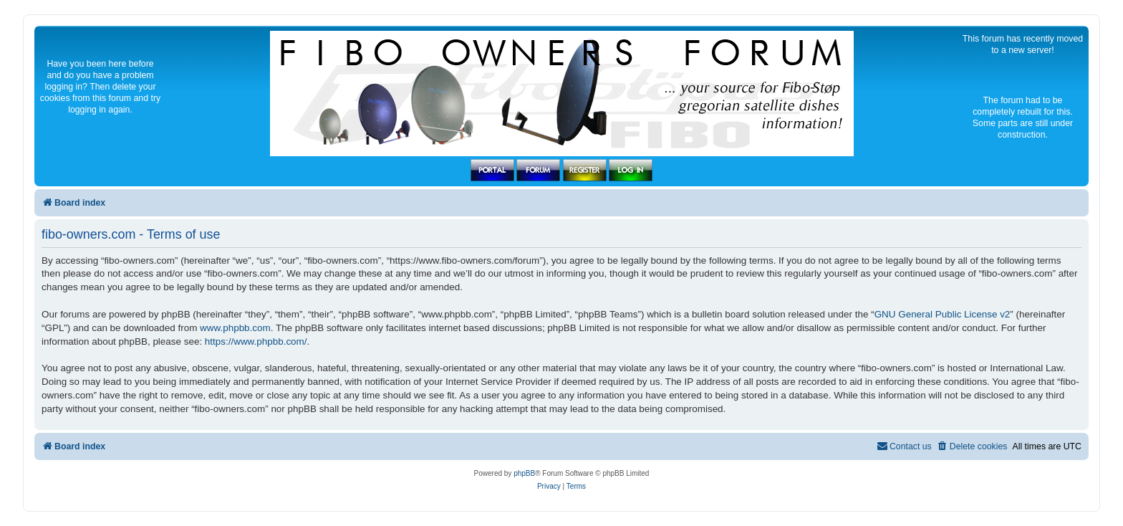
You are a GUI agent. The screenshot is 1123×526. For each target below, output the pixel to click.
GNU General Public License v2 (942, 314)
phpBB (524, 473)
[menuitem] (972, 446)
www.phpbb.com (235, 327)
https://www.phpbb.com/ (256, 341)
